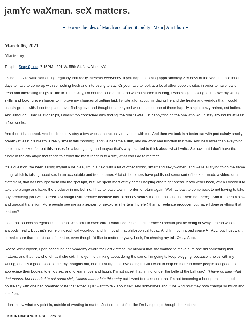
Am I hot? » (177, 27)
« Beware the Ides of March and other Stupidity (106, 27)
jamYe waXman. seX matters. (67, 10)
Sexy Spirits (28, 67)
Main (158, 27)
